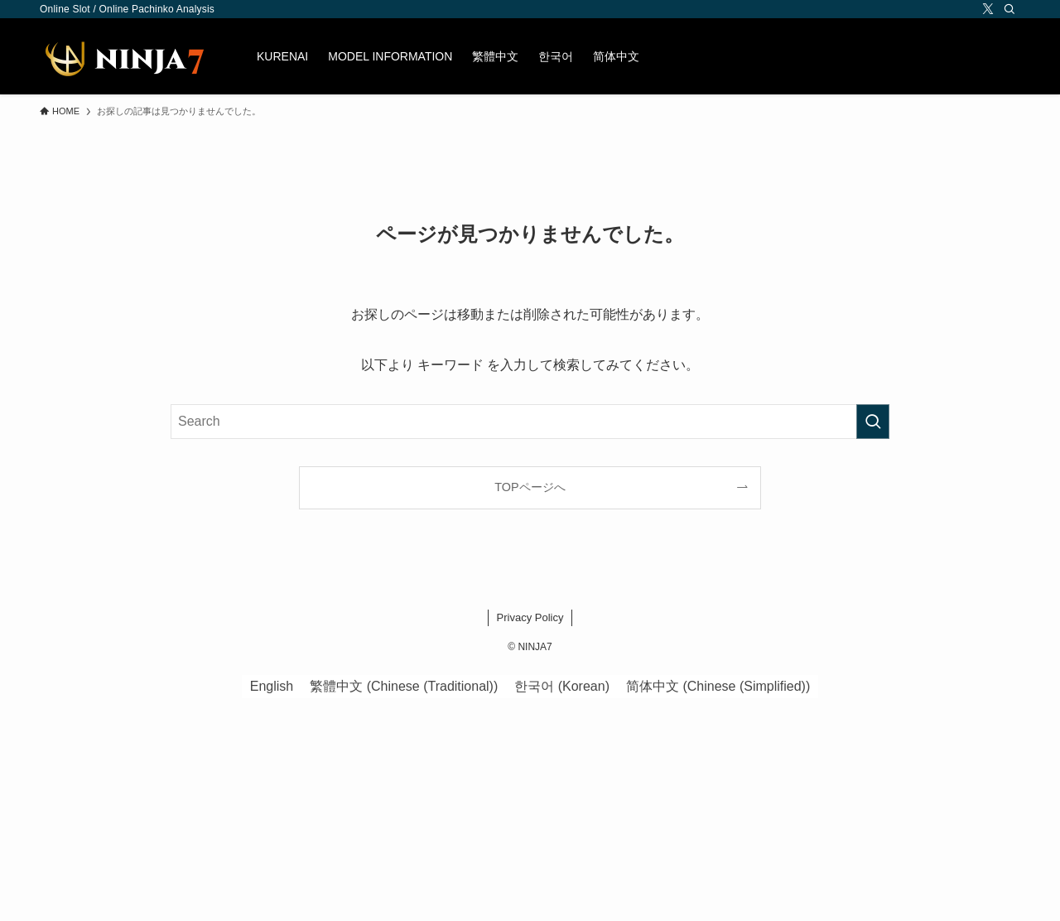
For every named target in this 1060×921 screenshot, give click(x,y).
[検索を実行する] (872, 421)
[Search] (1009, 9)
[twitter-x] (988, 9)
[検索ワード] (530, 421)
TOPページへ (529, 487)
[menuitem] (495, 56)
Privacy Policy (530, 617)
